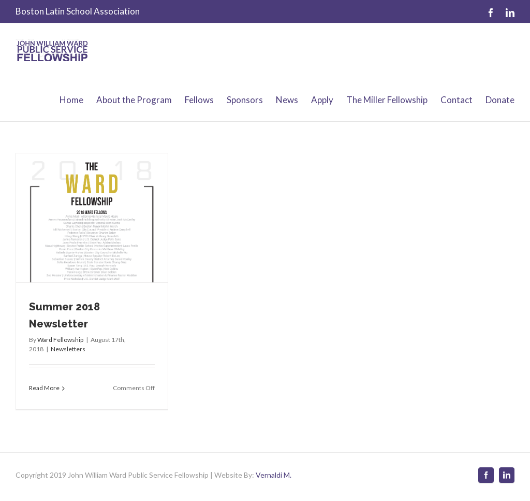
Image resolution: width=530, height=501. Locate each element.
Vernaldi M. (273, 474)
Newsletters (68, 349)
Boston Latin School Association (78, 11)
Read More (44, 388)
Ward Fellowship (60, 339)
